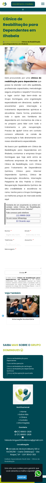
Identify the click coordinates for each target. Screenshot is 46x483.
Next (37, 316)
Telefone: (9, 240)
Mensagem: (10, 249)
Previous (3, 316)
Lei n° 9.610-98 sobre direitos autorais (23, 287)
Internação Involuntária (23, 319)
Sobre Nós (23, 414)
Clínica (23, 417)
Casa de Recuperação (15, 363)
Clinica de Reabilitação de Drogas (19, 366)
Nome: (8, 231)
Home (23, 411)
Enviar (23, 272)
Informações (24, 423)
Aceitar (22, 477)
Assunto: (29, 240)
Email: (28, 231)
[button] (42, 4)
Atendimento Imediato (22, 4)
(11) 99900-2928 (23, 215)
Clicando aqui (23, 221)
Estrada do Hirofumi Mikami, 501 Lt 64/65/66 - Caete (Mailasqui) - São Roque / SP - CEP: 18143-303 (23, 452)
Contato (24, 420)
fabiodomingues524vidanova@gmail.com (24, 440)
